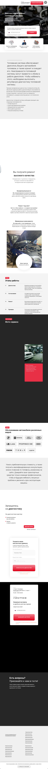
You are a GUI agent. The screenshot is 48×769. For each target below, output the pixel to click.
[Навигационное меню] (45, 2)
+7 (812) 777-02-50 (19, 598)
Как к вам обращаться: (17, 549)
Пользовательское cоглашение (10, 735)
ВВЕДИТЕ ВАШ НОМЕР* (18, 606)
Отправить (32, 32)
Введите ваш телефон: (17, 557)
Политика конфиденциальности (10, 734)
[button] (37, 3)
